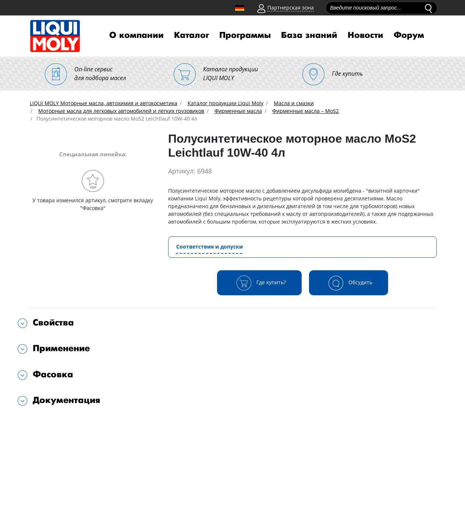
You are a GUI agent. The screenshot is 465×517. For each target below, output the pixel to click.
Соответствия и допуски (209, 246)
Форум (409, 35)
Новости (365, 35)
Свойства (53, 322)
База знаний (309, 35)
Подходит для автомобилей (70, 424)
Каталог (191, 35)
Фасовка (53, 374)
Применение (61, 348)
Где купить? (259, 282)
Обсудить (348, 282)
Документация (66, 400)
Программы (245, 35)
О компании (136, 35)
